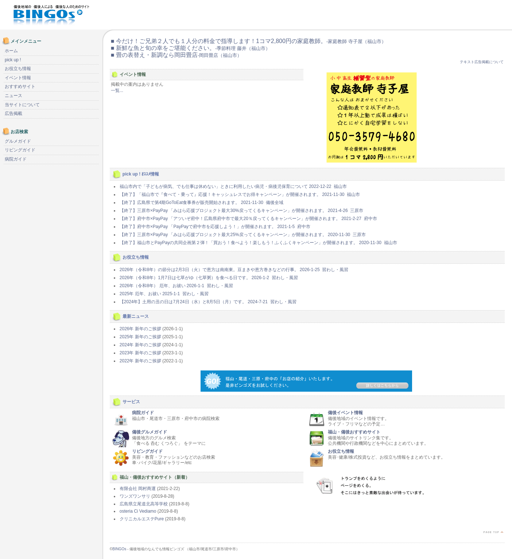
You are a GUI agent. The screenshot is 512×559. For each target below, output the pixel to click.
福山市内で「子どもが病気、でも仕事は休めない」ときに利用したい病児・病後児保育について (233, 186)
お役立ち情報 (341, 451)
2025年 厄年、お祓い (164, 293)
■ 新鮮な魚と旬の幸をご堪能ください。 (190, 48)
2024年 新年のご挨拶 (140, 344)
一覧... (117, 90)
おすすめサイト (20, 86)
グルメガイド (18, 141)
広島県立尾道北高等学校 (144, 503)
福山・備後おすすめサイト (354, 432)
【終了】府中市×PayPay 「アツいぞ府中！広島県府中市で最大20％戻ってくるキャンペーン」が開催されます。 (248, 218)
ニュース (13, 95)
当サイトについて (22, 104)
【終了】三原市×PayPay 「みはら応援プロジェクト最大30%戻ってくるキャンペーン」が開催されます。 (241, 210)
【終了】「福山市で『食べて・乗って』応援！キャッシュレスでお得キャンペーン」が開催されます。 (240, 194)
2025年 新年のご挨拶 (140, 336)
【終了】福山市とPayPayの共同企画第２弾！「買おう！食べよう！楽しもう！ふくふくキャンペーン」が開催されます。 (258, 242)
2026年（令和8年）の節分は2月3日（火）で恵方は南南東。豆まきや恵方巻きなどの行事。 (234, 269)
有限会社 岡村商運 (138, 488)
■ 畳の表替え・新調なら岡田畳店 (176, 55)
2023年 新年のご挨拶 (140, 352)
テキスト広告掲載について (482, 62)
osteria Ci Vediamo (138, 511)
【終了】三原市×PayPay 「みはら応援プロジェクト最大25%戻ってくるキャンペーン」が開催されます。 (243, 234)
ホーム (11, 50)
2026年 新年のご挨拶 (140, 328)
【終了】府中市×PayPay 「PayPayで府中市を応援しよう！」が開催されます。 (215, 226)
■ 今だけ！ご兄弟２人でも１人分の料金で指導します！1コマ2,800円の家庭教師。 (248, 41)
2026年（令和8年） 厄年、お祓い (176, 285)
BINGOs (119, 549)
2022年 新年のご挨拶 (140, 360)
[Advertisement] (423, 15)
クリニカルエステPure (142, 518)
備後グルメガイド (149, 432)
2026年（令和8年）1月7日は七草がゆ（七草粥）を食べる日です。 (209, 277)
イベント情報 (18, 77)
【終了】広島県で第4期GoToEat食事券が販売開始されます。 (201, 202)
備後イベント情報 (345, 412)
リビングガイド (147, 451)
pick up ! (13, 59)
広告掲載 (13, 113)
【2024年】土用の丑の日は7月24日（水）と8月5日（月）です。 (208, 301)
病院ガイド (143, 412)
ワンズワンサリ (135, 496)
